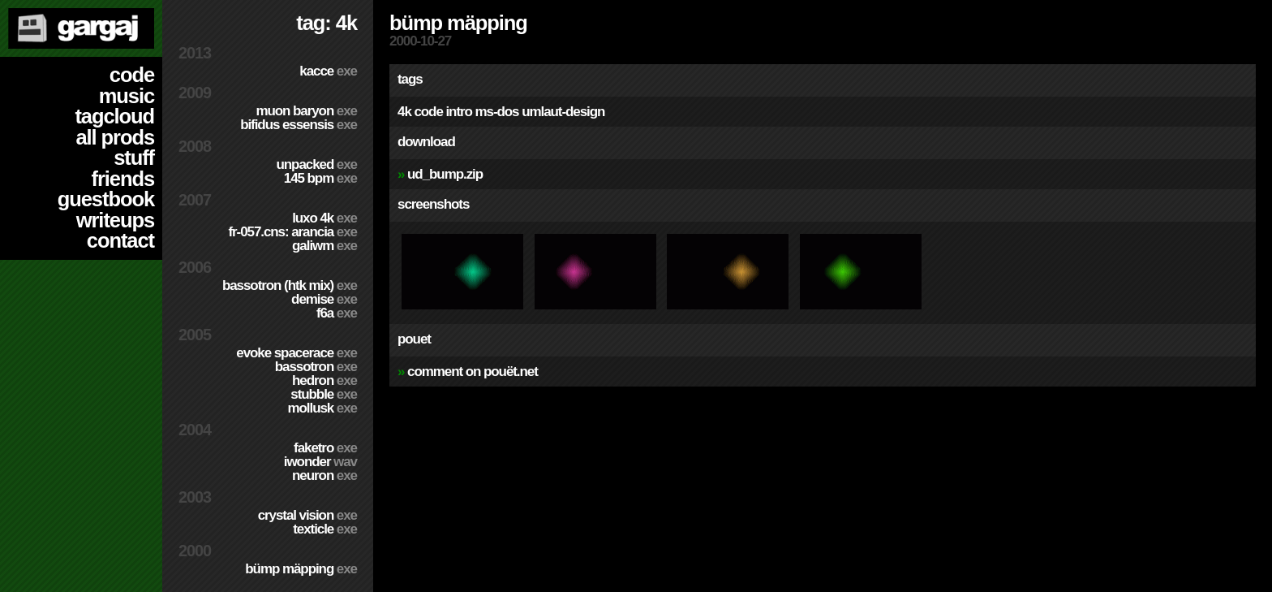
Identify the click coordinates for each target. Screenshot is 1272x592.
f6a (336, 313)
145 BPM (320, 178)
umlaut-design (563, 111)
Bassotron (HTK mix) (289, 285)
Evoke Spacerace (296, 353)
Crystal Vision (307, 515)
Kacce (328, 71)
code (132, 74)
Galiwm (324, 245)
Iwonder (320, 461)
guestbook (106, 199)
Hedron (324, 380)
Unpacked (316, 164)
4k (404, 111)
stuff (134, 157)
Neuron (324, 475)
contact (120, 240)
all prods (114, 137)
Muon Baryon (306, 111)
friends (123, 178)
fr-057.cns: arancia (292, 232)
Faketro (325, 448)
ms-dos (497, 111)
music (126, 95)
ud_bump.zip (445, 174)
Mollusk (322, 408)
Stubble (323, 394)
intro (458, 111)
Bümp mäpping (301, 569)
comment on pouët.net (472, 371)
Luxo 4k (324, 218)
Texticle (325, 529)
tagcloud (114, 116)
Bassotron (316, 366)
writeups (115, 220)
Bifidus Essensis (298, 124)
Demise (324, 299)
